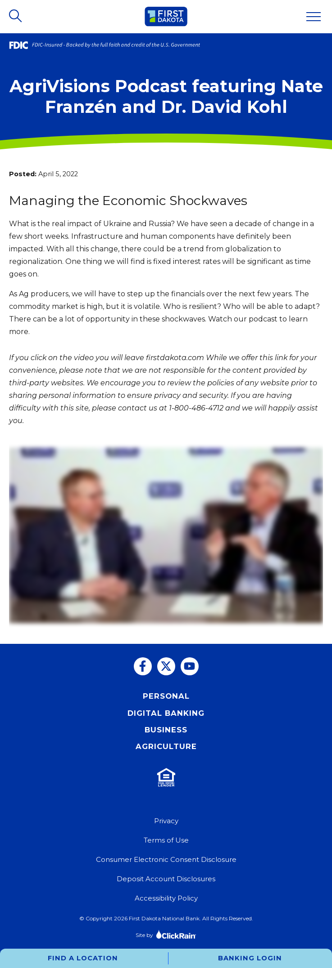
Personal (166, 695)
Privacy (166, 820)
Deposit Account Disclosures (166, 878)
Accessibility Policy (166, 898)
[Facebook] (143, 666)
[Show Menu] (313, 17)
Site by (166, 934)
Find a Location (83, 958)
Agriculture (166, 746)
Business (166, 729)
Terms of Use (166, 840)
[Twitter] (166, 666)
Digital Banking (166, 713)
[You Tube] (190, 666)
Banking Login (250, 958)
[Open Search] (16, 17)
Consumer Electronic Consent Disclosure (166, 859)
